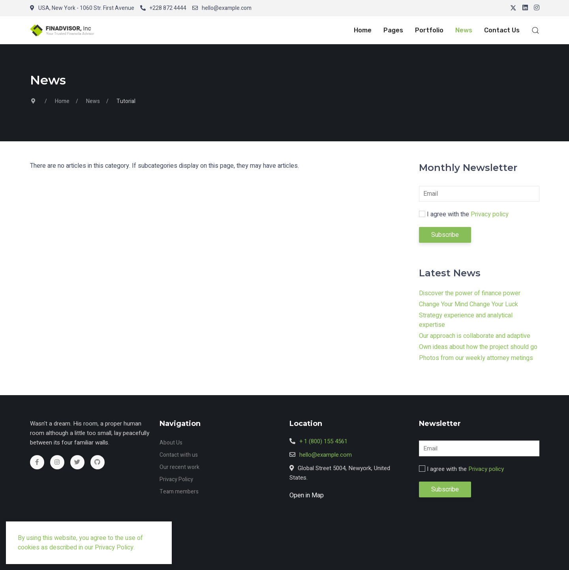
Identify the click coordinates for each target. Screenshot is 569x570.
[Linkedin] (525, 8)
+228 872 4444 (163, 8)
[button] (65, 30)
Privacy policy (490, 214)
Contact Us (502, 30)
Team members (179, 492)
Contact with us (179, 455)
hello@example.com (222, 8)
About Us (171, 443)
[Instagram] (536, 8)
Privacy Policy (176, 479)
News (463, 30)
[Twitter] (513, 8)
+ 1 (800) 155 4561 (323, 441)
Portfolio (429, 30)
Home (363, 30)
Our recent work (179, 467)
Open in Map (306, 495)
